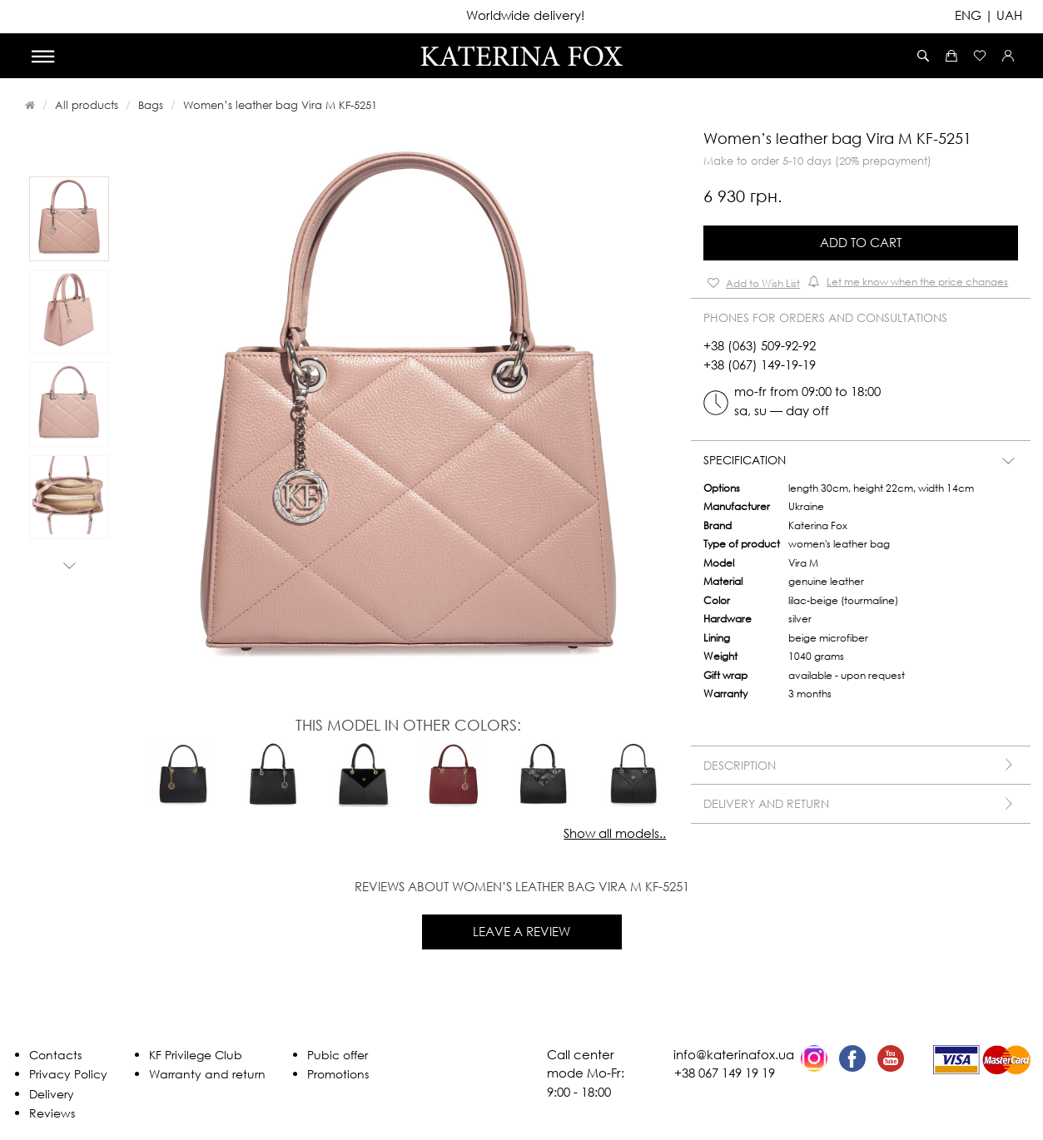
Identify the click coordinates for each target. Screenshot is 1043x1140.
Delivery (51, 1094)
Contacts (55, 1055)
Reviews (52, 1113)
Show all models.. (615, 832)
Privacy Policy (68, 1074)
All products (86, 105)
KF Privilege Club (195, 1055)
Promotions (338, 1074)
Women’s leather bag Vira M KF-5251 (280, 105)
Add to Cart (860, 242)
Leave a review (521, 931)
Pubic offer (337, 1055)
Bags (150, 105)
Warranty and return (207, 1074)
